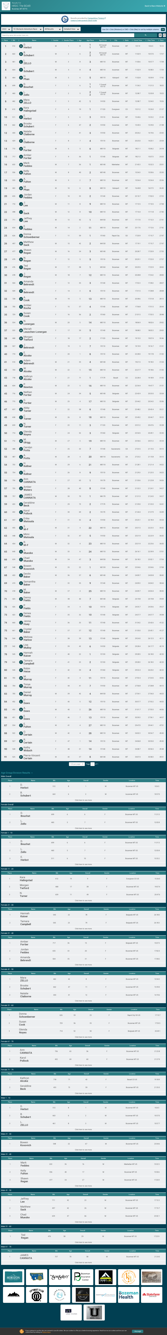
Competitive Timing (96, 18)
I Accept (137, 1331)
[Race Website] (7, 6)
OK (163, 30)
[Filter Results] (160, 35)
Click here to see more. (83, 800)
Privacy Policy (46, 1332)
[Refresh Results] (164, 35)
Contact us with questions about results (84, 20)
